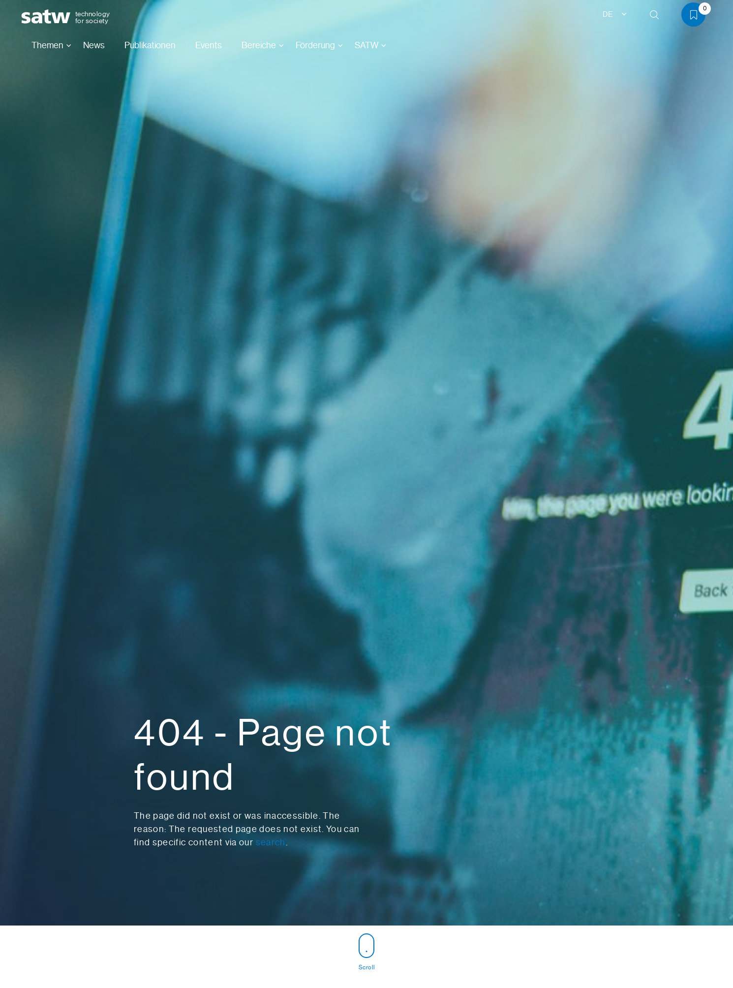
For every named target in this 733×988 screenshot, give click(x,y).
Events (208, 45)
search (271, 842)
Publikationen (150, 45)
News (94, 45)
